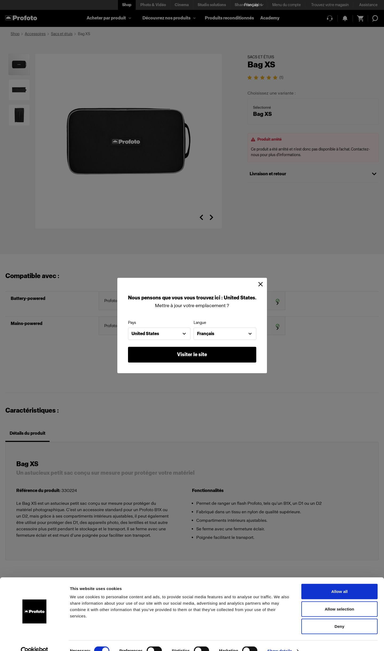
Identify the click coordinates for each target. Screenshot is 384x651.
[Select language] (254, 5)
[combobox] (159, 334)
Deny (339, 616)
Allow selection (339, 598)
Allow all (339, 581)
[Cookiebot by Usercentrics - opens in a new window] (34, 641)
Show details (279, 640)
